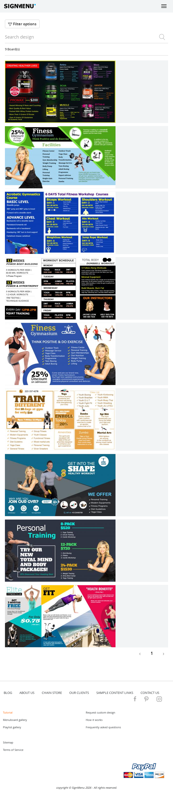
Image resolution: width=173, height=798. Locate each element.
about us (26, 692)
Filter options (22, 24)
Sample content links (114, 692)
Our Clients (79, 692)
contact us (150, 692)
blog (8, 692)
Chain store (52, 692)
